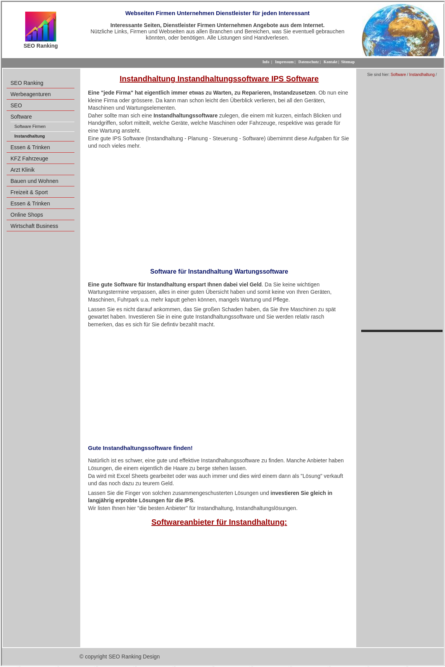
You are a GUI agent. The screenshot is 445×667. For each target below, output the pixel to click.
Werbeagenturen (30, 94)
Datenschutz (308, 62)
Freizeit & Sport (29, 192)
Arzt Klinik (22, 170)
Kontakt (331, 62)
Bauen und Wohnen (34, 181)
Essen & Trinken (30, 147)
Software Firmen (30, 126)
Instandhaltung (422, 74)
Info (265, 62)
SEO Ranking (26, 83)
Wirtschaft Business (34, 226)
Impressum (284, 62)
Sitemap (348, 62)
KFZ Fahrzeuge (29, 158)
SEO (16, 105)
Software (21, 117)
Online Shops (26, 215)
